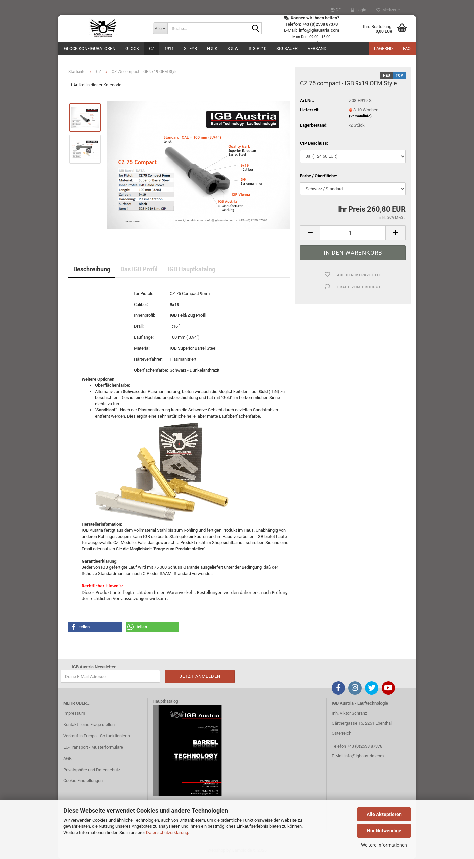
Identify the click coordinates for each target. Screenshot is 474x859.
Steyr (190, 48)
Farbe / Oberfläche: (318, 175)
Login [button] (358, 10)
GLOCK (132, 48)
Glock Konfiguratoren (89, 48)
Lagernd (383, 48)
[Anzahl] (353, 232)
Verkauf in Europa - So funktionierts (96, 735)
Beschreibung (91, 269)
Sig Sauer (287, 48)
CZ (151, 48)
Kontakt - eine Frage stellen (89, 724)
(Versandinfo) (360, 116)
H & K (212, 48)
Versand (317, 48)
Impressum (74, 713)
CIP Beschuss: (314, 143)
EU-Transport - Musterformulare (93, 747)
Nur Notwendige (384, 830)
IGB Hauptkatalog (191, 269)
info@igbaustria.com (364, 755)
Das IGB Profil (139, 269)
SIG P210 (257, 48)
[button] (336, 10)
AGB (67, 758)
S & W (233, 48)
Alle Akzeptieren (384, 814)
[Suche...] (160, 28)
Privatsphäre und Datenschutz (91, 769)
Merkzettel (388, 10)
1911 (169, 48)
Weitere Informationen (384, 845)
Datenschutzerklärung (167, 832)
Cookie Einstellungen (83, 780)
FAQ (407, 48)
